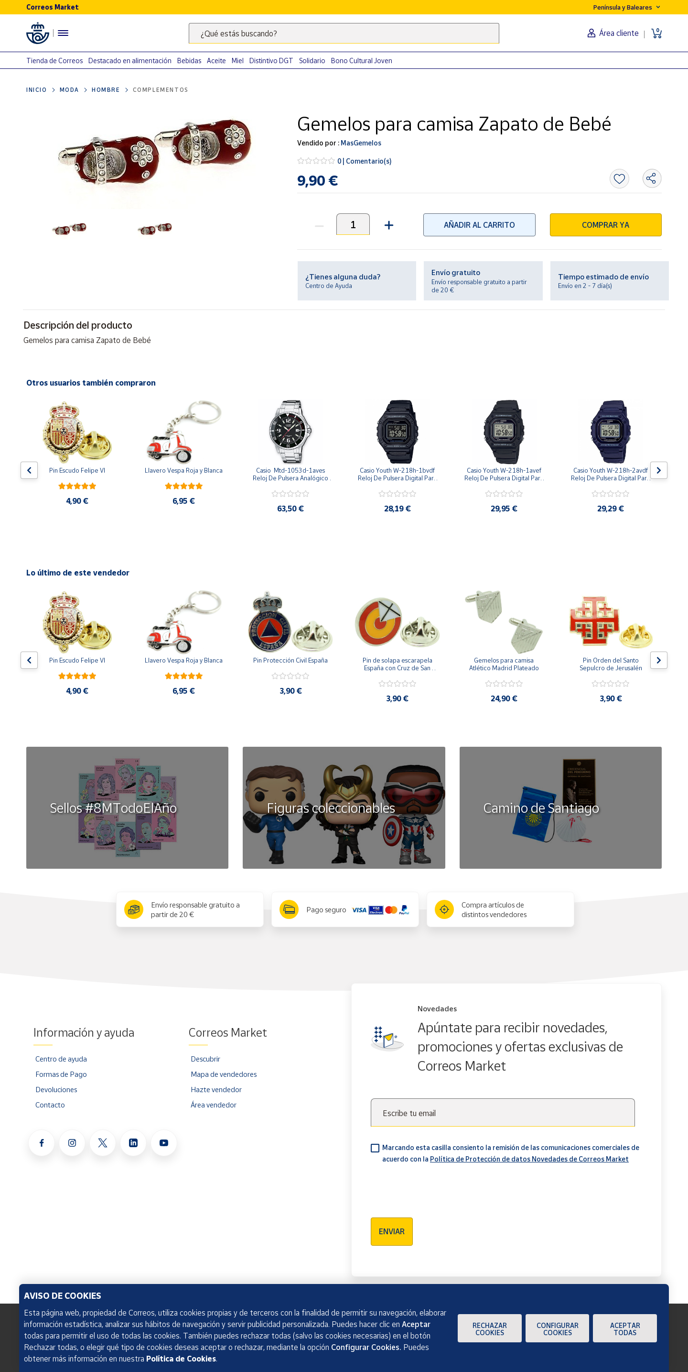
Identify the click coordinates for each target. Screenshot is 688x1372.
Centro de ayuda (61, 1058)
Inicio (36, 89)
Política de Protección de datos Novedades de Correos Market (529, 1159)
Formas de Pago (61, 1074)
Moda (69, 89)
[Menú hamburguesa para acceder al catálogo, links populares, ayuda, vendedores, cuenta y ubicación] (63, 33)
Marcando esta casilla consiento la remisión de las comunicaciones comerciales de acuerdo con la (510, 1153)
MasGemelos (360, 143)
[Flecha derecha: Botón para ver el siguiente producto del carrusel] (658, 470)
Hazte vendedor (216, 1089)
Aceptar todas (625, 1329)
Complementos (161, 89)
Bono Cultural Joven (361, 60)
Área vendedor (213, 1104)
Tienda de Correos (54, 60)
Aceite (216, 60)
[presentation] (443, 1187)
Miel (238, 60)
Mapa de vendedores (224, 1074)
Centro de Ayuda (328, 285)
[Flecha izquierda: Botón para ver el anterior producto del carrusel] (29, 470)
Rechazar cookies (490, 1329)
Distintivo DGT (271, 60)
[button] (388, 224)
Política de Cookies (181, 1358)
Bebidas (189, 60)
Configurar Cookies (558, 1329)
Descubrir (205, 1058)
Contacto (50, 1104)
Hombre (106, 89)
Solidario (312, 60)
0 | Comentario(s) (364, 161)
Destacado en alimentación (130, 60)
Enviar (392, 1231)
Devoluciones (56, 1089)
